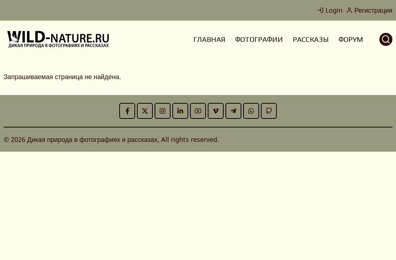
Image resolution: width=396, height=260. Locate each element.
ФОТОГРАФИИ (259, 39)
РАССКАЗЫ (311, 39)
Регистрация (369, 10)
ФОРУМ (351, 39)
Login (330, 10)
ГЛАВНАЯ (209, 39)
